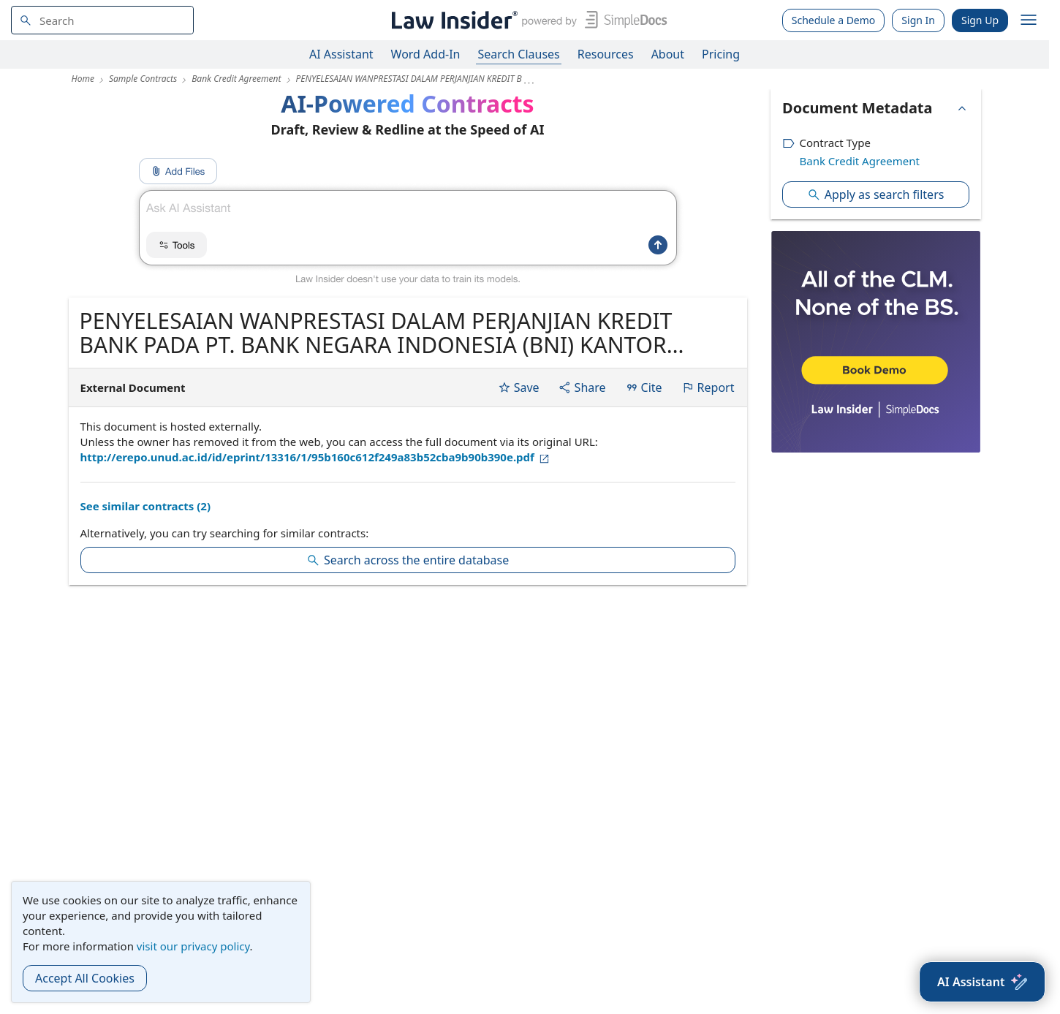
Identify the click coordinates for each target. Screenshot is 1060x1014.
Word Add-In (426, 54)
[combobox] (102, 20)
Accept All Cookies (85, 978)
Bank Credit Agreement (860, 161)
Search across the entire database (407, 560)
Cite (643, 387)
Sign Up (980, 20)
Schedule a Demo (834, 20)
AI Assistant (341, 54)
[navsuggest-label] (102, 20)
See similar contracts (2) (145, 506)
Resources (606, 54)
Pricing (721, 54)
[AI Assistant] (982, 981)
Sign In (918, 20)
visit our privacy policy (193, 946)
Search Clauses (518, 54)
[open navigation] (1028, 20)
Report (708, 387)
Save (519, 387)
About (667, 54)
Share (582, 387)
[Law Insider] (526, 20)
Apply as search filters (875, 194)
